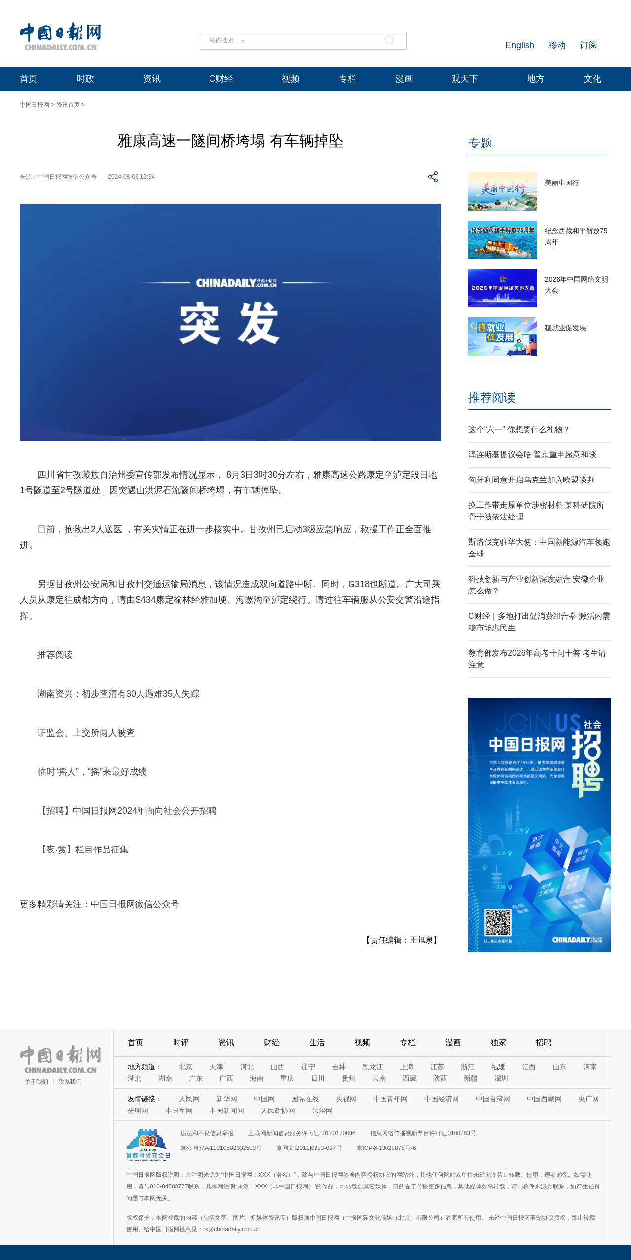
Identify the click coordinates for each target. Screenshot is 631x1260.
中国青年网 (390, 1099)
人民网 (189, 1099)
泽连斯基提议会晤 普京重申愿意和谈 (532, 454)
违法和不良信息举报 (207, 1133)
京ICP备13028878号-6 (386, 1148)
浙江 (468, 1067)
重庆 (287, 1078)
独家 (498, 1042)
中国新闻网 (227, 1110)
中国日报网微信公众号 (135, 904)
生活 (317, 1042)
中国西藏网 (544, 1099)
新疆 (471, 1078)
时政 (85, 79)
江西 (529, 1067)
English (519, 45)
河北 (247, 1067)
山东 (559, 1067)
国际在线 (305, 1099)
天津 (216, 1067)
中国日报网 (34, 104)
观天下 (465, 79)
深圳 (501, 1078)
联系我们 (70, 1081)
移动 (557, 45)
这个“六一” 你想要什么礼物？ (519, 429)
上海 (407, 1067)
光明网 (138, 1110)
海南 (257, 1078)
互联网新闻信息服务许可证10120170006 (301, 1133)
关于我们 (36, 1081)
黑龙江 (372, 1067)
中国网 (264, 1099)
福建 (498, 1067)
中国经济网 (441, 1099)
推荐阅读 (492, 397)
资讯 (152, 79)
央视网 (346, 1099)
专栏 (347, 79)
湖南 (165, 1078)
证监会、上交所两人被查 (86, 733)
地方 (536, 79)
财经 (272, 1042)
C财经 (221, 79)
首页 (28, 79)
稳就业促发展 (565, 328)
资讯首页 (68, 104)
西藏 (410, 1078)
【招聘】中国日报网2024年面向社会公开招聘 (127, 810)
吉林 (339, 1067)
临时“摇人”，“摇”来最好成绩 (92, 772)
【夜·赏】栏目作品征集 (83, 849)
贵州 (348, 1078)
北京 (186, 1067)
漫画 (404, 79)
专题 (480, 142)
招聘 (544, 1042)
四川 (318, 1078)
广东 (196, 1078)
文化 (592, 79)
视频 (291, 79)
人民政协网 (278, 1110)
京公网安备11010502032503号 (221, 1148)
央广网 (588, 1099)
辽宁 (308, 1067)
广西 (226, 1078)
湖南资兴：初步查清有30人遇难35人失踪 (118, 694)
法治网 (322, 1110)
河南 (590, 1067)
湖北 (134, 1078)
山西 (277, 1067)
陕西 (440, 1078)
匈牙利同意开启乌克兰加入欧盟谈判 (531, 480)
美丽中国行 (562, 182)
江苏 (437, 1067)
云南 (379, 1078)
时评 (181, 1042)
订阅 (588, 45)
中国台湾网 (493, 1099)
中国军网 (179, 1110)
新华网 (226, 1099)
